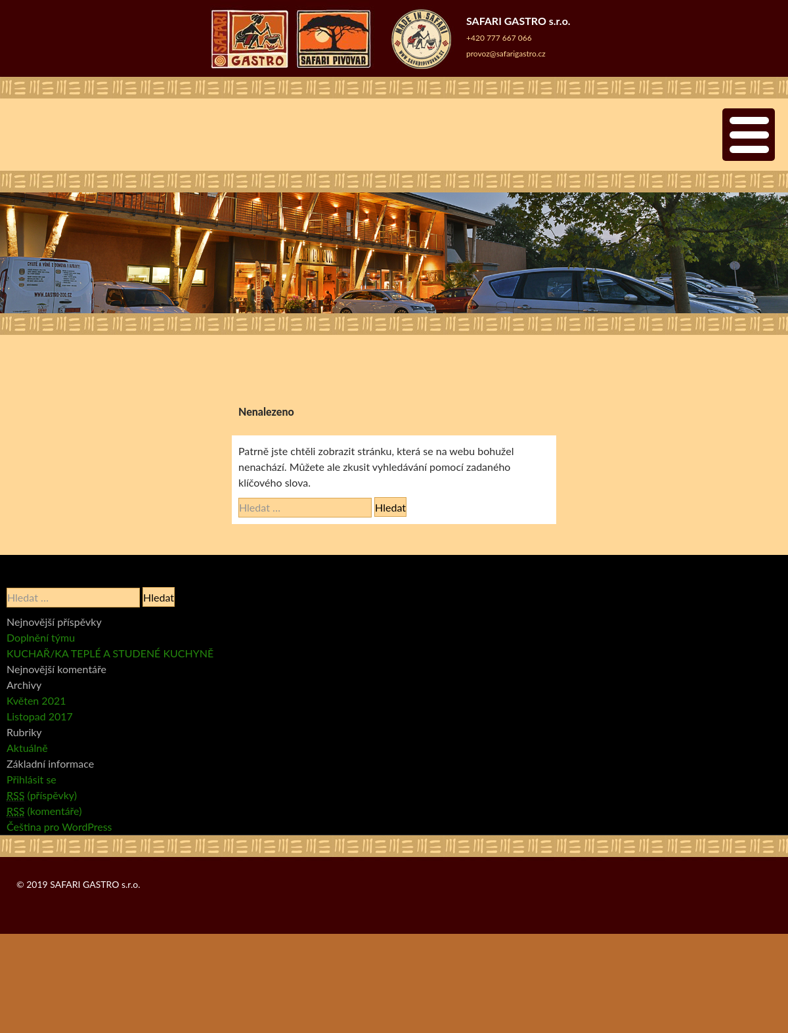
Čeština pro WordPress (59, 826)
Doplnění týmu (41, 637)
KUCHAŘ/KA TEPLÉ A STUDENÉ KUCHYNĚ (110, 653)
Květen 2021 (36, 700)
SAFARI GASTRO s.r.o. (95, 884)
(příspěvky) (42, 795)
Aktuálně (27, 747)
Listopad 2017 (40, 716)
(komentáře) (44, 811)
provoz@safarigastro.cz (506, 53)
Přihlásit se (31, 779)
